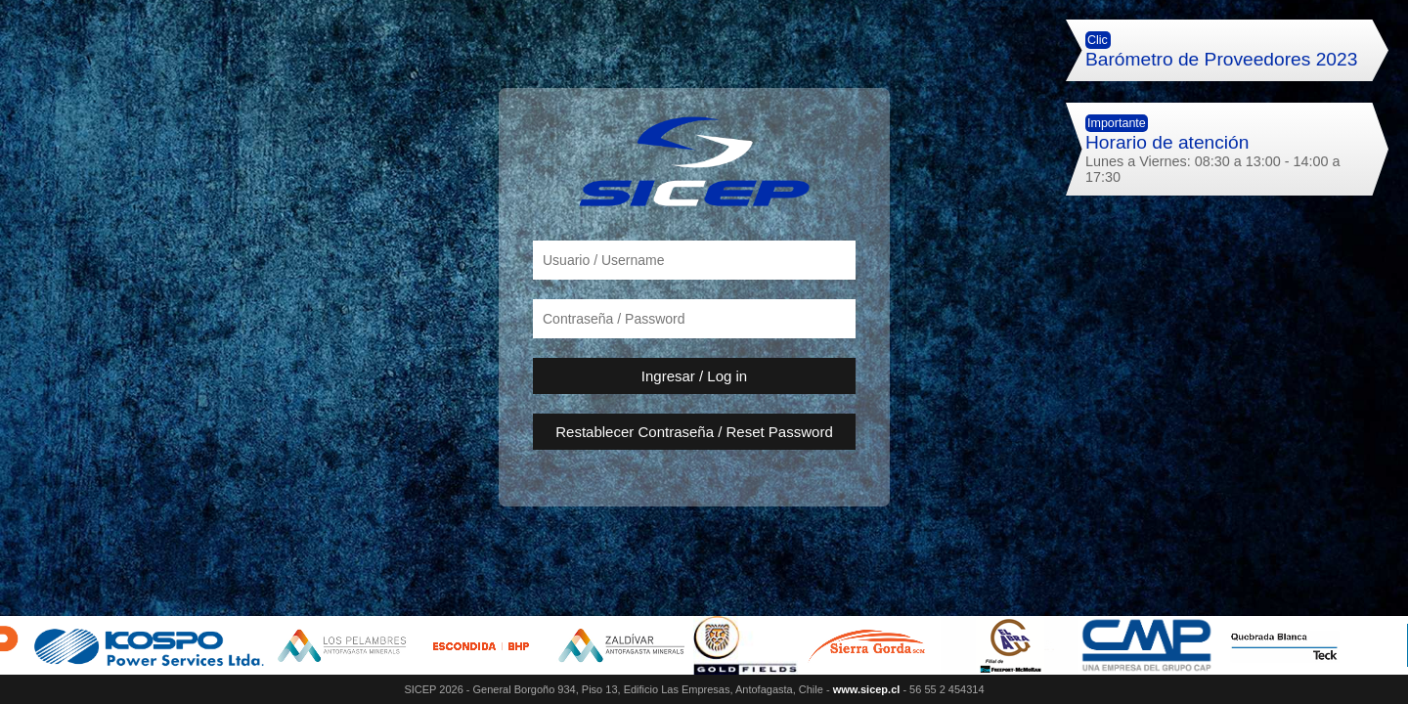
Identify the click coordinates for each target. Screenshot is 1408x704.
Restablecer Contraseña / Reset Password (693, 431)
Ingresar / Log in (694, 376)
